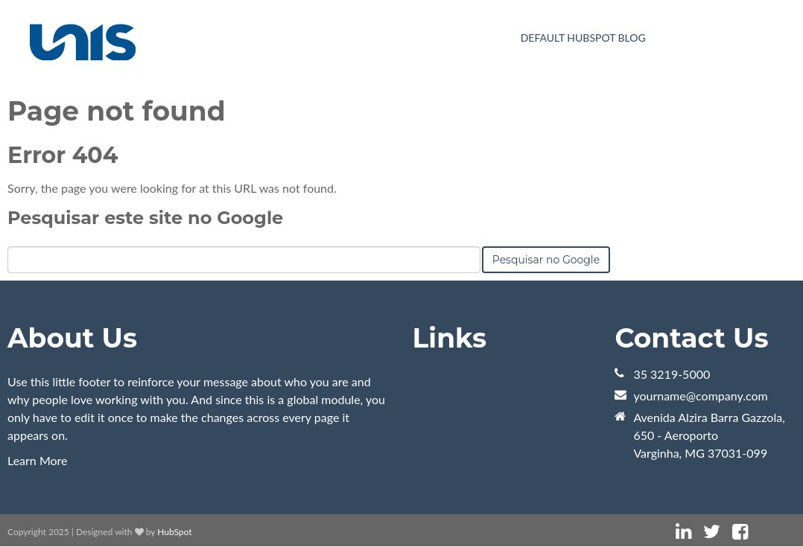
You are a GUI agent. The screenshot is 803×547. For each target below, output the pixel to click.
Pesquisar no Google (546, 259)
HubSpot (174, 531)
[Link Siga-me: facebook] (740, 531)
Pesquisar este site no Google (145, 217)
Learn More (37, 460)
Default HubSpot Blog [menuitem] (583, 37)
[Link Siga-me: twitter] (711, 531)
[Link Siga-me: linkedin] (683, 531)
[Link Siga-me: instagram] (760, 531)
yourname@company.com (700, 395)
